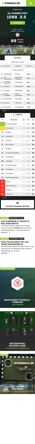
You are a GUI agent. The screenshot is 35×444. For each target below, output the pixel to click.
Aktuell (17, 57)
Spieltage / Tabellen (32, 57)
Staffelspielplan (2, 57)
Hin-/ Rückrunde (32, 115)
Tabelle (17, 22)
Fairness (2, 115)
